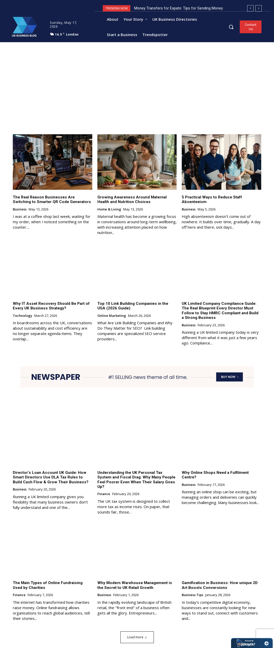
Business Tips (192, 590)
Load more (137, 632)
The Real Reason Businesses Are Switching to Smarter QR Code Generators (52, 200)
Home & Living (109, 210)
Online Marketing (111, 316)
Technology (22, 316)
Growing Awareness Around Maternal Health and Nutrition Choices (131, 200)
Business (20, 210)
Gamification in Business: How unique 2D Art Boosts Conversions (219, 580)
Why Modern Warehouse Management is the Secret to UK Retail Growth (134, 580)
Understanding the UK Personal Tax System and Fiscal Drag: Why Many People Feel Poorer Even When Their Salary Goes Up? (136, 477)
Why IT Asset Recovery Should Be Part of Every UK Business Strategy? (50, 306)
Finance (103, 489)
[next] (258, 8)
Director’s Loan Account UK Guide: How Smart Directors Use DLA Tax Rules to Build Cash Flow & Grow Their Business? (52, 477)
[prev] (250, 8)
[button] (231, 27)
